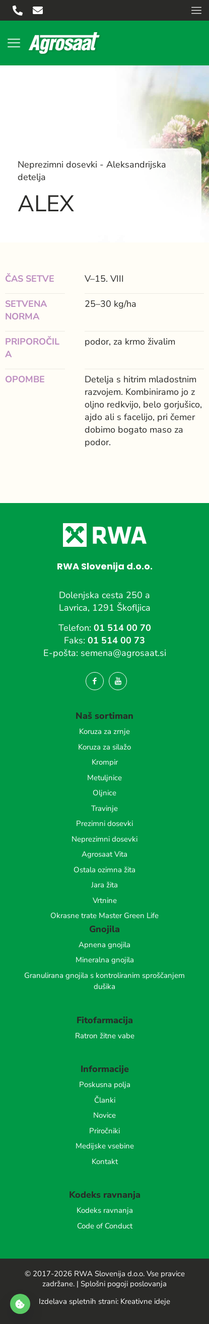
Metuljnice (104, 778)
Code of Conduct (104, 1226)
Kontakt (105, 1161)
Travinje (104, 808)
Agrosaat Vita (104, 854)
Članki (104, 1100)
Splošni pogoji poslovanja (124, 1284)
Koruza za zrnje (104, 731)
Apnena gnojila (104, 945)
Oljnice (104, 793)
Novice (104, 1115)
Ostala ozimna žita (104, 870)
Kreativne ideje (145, 1301)
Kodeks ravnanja (105, 1210)
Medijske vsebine (105, 1146)
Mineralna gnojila (105, 960)
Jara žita (104, 885)
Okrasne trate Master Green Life (104, 916)
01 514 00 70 (122, 628)
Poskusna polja (104, 1085)
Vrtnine (105, 900)
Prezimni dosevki (104, 823)
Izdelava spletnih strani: (78, 1301)
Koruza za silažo (104, 747)
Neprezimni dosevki (104, 839)
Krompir (105, 762)
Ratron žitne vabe (104, 1036)
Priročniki (104, 1131)
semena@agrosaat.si (123, 653)
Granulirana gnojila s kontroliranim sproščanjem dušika (104, 981)
